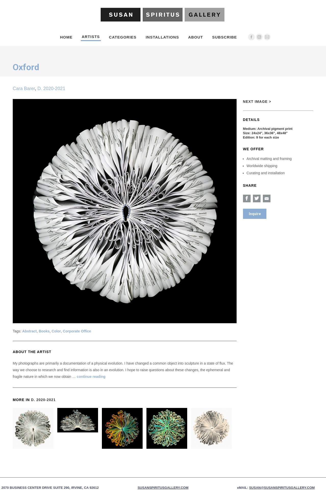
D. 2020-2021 (51, 88)
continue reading (91, 377)
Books (44, 331)
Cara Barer (24, 88)
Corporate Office (77, 331)
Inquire (255, 214)
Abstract (29, 331)
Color (56, 331)
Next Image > (257, 101)
